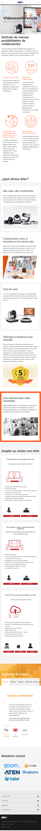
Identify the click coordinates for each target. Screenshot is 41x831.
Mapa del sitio (4, 824)
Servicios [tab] (5, 682)
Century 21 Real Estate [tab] (6, 732)
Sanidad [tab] (12, 682)
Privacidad (10, 824)
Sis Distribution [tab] (15, 732)
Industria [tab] (20, 682)
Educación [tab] (28, 682)
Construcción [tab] (36, 682)
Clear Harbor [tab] (24, 731)
